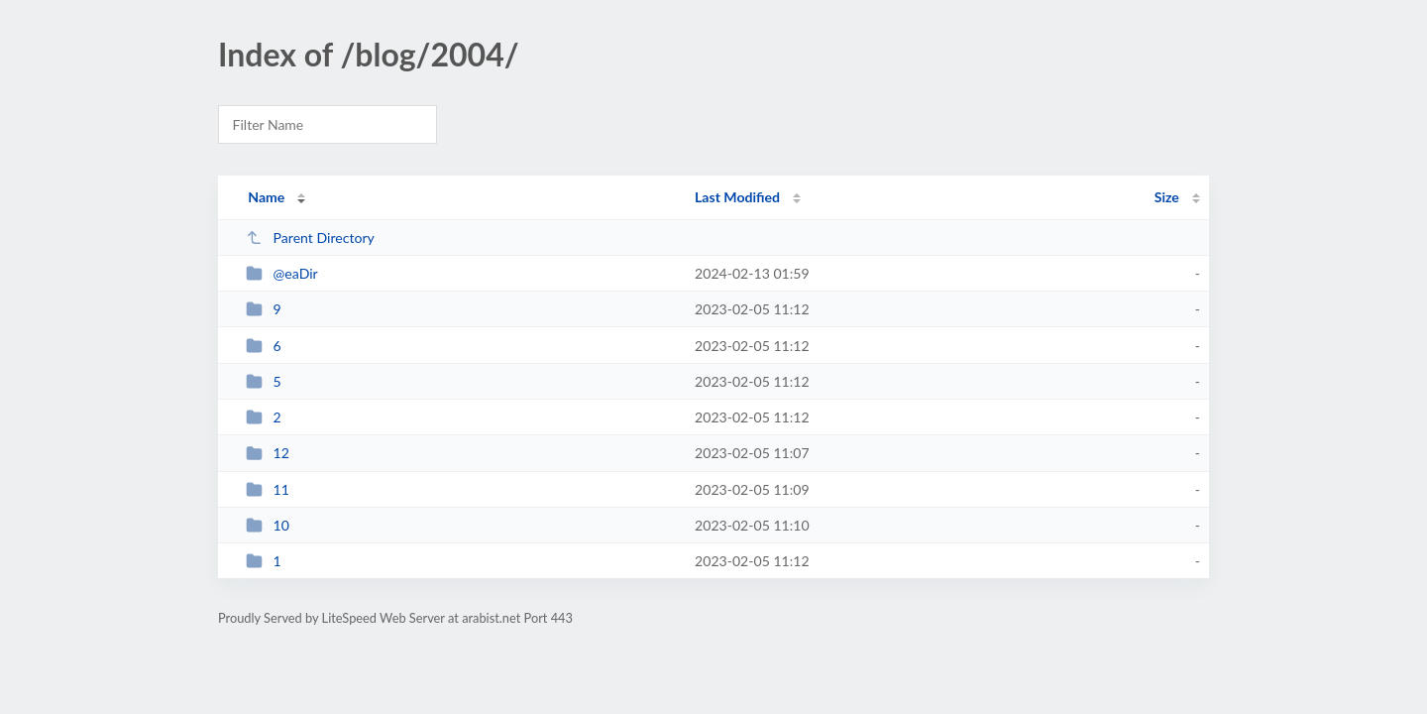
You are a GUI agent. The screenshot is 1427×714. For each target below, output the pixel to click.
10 (267, 525)
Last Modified (737, 196)
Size (1166, 196)
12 (267, 452)
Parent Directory (310, 237)
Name (266, 196)
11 (267, 489)
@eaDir (282, 273)
